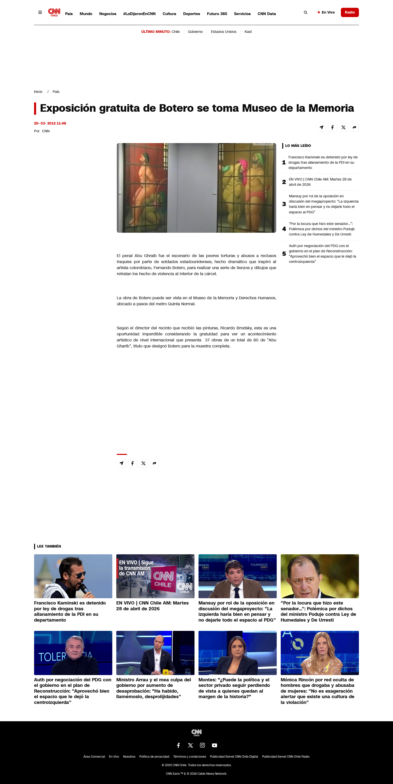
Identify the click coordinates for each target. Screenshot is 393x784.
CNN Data (267, 13)
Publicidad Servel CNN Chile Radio (286, 757)
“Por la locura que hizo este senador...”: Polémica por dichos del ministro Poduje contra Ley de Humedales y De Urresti (322, 229)
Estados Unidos (223, 31)
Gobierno (195, 31)
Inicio (38, 91)
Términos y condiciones (189, 757)
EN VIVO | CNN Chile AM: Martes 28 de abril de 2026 (320, 182)
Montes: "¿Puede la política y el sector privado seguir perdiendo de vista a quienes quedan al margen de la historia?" (234, 688)
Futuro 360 (217, 13)
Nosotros (129, 757)
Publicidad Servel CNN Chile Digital (234, 757)
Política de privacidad (154, 757)
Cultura (169, 13)
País (69, 13)
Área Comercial (94, 757)
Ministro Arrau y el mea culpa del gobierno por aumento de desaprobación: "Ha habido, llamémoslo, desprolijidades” (153, 688)
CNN (46, 131)
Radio (350, 12)
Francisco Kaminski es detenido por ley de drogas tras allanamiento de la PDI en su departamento (323, 162)
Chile (176, 31)
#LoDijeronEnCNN (139, 13)
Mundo (86, 13)
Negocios (107, 13)
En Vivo (326, 12)
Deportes (191, 13)
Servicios (242, 13)
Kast (248, 31)
